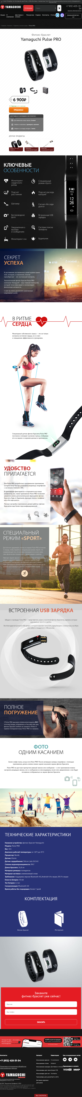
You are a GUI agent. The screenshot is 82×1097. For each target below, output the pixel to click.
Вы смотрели (41, 1096)
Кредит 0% (54, 1070)
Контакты (45, 15)
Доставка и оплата (19, 16)
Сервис (38, 15)
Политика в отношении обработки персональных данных (13, 1067)
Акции (2, 15)
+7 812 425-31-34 (73, 7)
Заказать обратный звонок (74, 10)
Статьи (53, 15)
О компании (10, 16)
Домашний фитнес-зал (73, 16)
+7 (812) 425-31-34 (10, 1060)
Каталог (53, 1063)
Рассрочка (30, 15)
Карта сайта (55, 1077)
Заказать (41, 1022)
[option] (24, 90)
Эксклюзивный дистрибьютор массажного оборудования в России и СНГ (64, 2)
